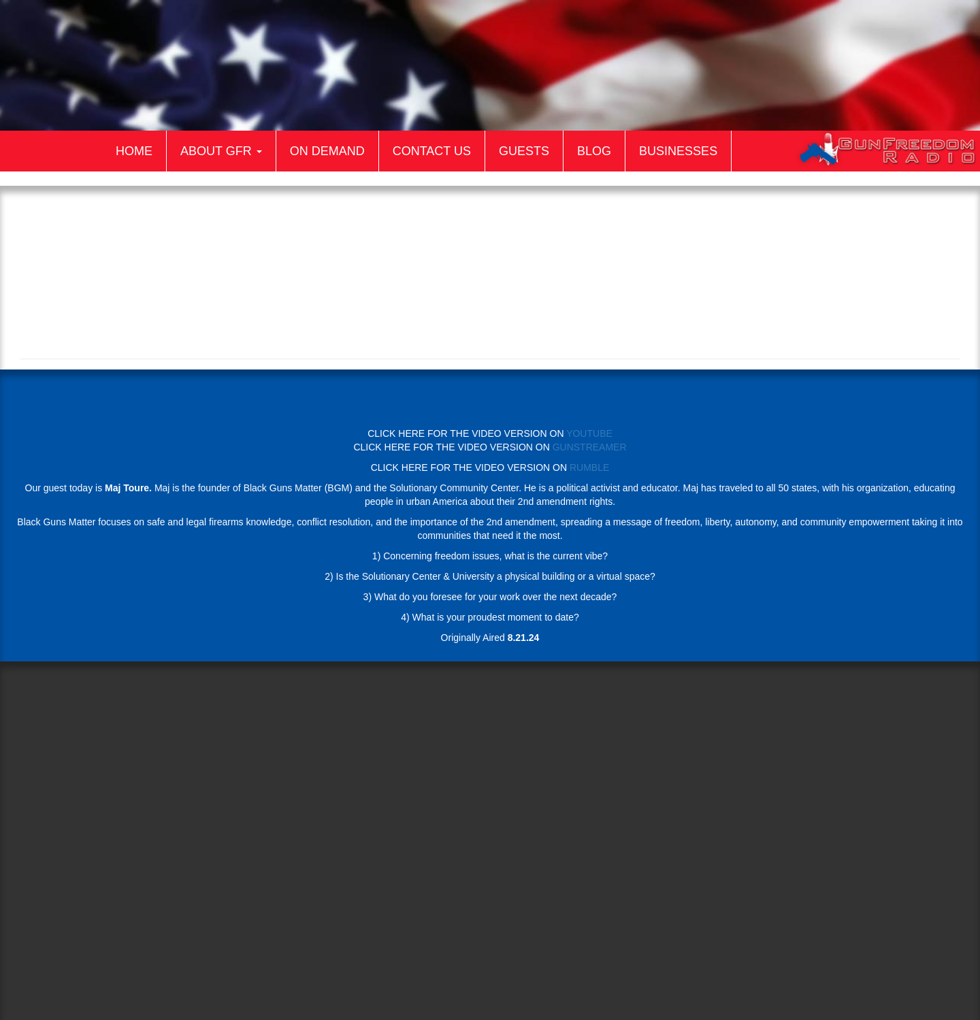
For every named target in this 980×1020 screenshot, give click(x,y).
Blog (594, 151)
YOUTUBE (589, 433)
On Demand (327, 151)
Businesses (678, 151)
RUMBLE (589, 467)
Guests (524, 151)
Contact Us (432, 151)
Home (134, 151)
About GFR (221, 151)
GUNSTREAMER (590, 447)
